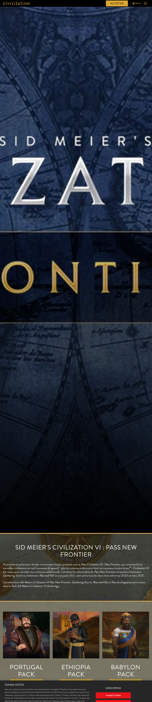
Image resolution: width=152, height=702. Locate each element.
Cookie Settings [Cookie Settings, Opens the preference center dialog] (113, 693)
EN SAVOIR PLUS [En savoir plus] (26, 683)
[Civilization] (16, 3)
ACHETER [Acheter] (117, 3)
